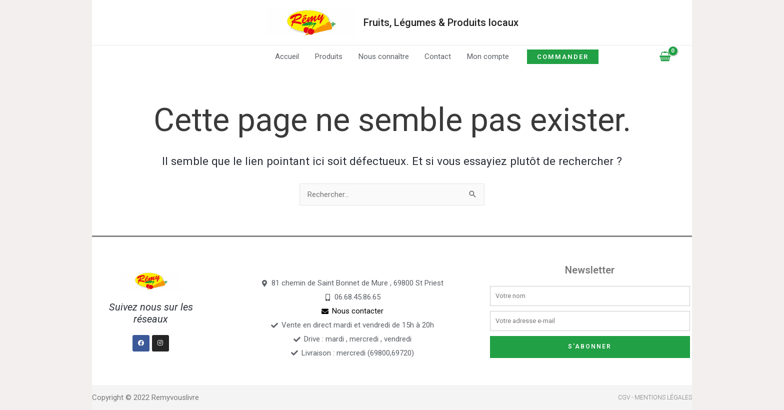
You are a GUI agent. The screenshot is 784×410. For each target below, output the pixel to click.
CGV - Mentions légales (655, 397)
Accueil (289, 56)
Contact (437, 56)
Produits (330, 56)
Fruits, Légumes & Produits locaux (441, 22)
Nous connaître (383, 56)
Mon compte (487, 56)
